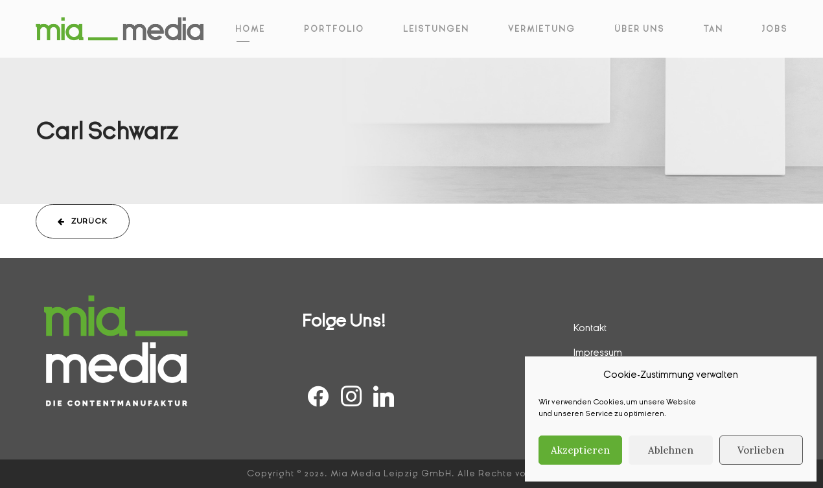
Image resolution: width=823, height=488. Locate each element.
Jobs (774, 29)
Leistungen (436, 29)
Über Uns (639, 29)
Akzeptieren (580, 450)
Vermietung (541, 29)
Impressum (598, 352)
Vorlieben (760, 450)
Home (250, 29)
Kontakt (590, 328)
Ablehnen (670, 450)
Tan (713, 29)
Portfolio (334, 29)
